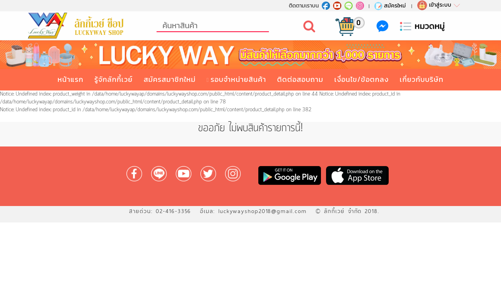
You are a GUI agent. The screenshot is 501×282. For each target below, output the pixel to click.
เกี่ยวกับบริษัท (421, 79)
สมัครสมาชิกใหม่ (170, 79)
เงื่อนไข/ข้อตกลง (361, 79)
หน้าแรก (70, 79)
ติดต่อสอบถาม (300, 79)
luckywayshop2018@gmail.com (262, 211)
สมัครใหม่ (389, 5)
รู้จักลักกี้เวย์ (113, 79)
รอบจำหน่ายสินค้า (238, 79)
